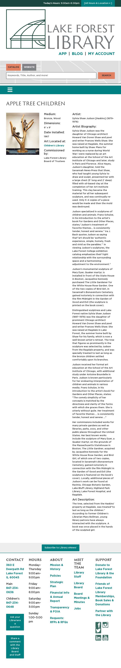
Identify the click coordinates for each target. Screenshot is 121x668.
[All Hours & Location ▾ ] (98, 3)
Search (106, 75)
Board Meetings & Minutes (82, 598)
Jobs (77, 608)
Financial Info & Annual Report (59, 597)
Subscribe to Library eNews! (60, 548)
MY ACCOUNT (101, 54)
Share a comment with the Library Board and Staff (15, 646)
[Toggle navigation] (10, 89)
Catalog (13, 67)
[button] (61, 3)
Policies (55, 575)
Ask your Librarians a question (15, 622)
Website (29, 67)
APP (63, 54)
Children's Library (54, 146)
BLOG (77, 54)
